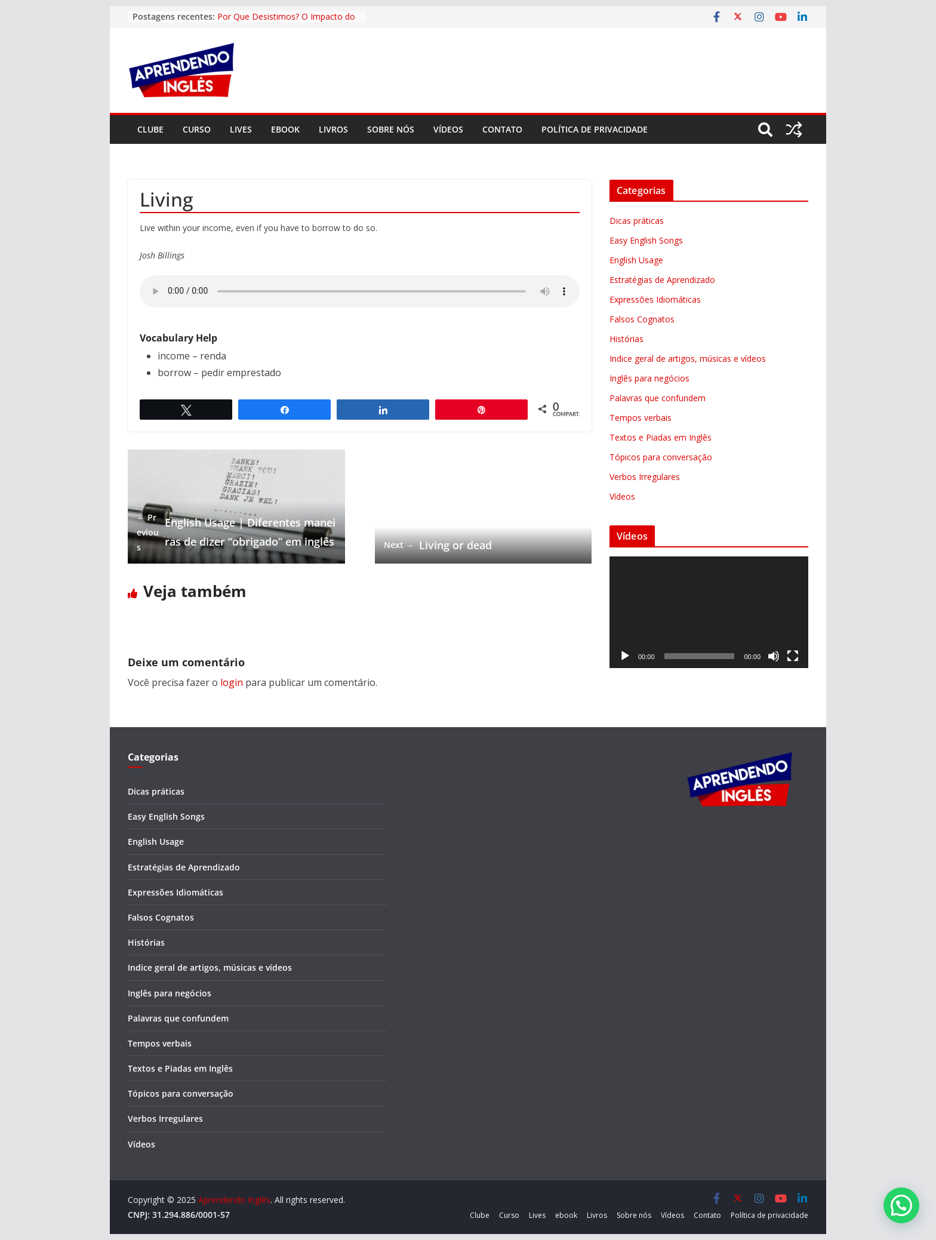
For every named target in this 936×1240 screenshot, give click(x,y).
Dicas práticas (636, 220)
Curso (197, 129)
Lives (241, 129)
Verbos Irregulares (644, 476)
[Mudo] (774, 656)
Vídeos (448, 129)
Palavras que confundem (657, 398)
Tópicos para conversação (660, 457)
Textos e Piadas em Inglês (660, 437)
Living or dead (438, 544)
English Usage (636, 260)
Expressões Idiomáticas (655, 299)
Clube (150, 129)
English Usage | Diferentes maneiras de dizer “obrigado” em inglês (236, 532)
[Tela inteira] (793, 656)
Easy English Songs (646, 240)
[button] (901, 1205)
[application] (708, 612)
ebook (285, 129)
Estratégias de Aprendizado (662, 279)
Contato (502, 129)
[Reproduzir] (625, 656)
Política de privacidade (594, 129)
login (231, 682)
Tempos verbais (640, 417)
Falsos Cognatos (642, 319)
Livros (333, 129)
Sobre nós (390, 129)
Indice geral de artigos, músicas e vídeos (687, 358)
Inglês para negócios (649, 378)
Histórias (626, 338)
